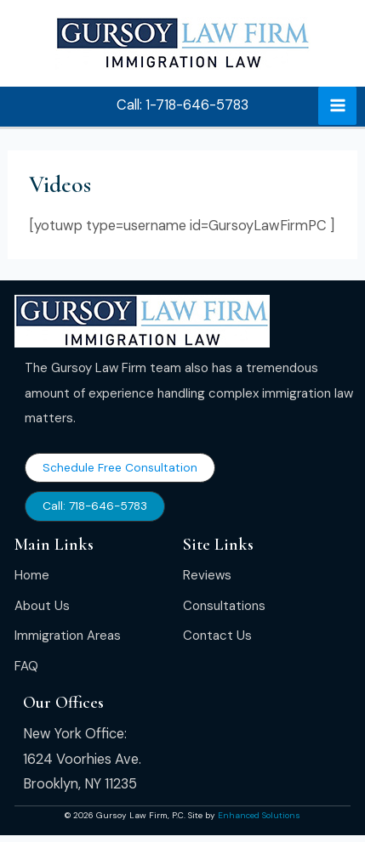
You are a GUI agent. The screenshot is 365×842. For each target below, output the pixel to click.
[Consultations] (224, 606)
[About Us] (42, 606)
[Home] (31, 576)
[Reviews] (207, 576)
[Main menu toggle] (337, 106)
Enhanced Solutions (259, 815)
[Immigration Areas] (67, 636)
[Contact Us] (217, 636)
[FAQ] (26, 667)
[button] (182, 105)
